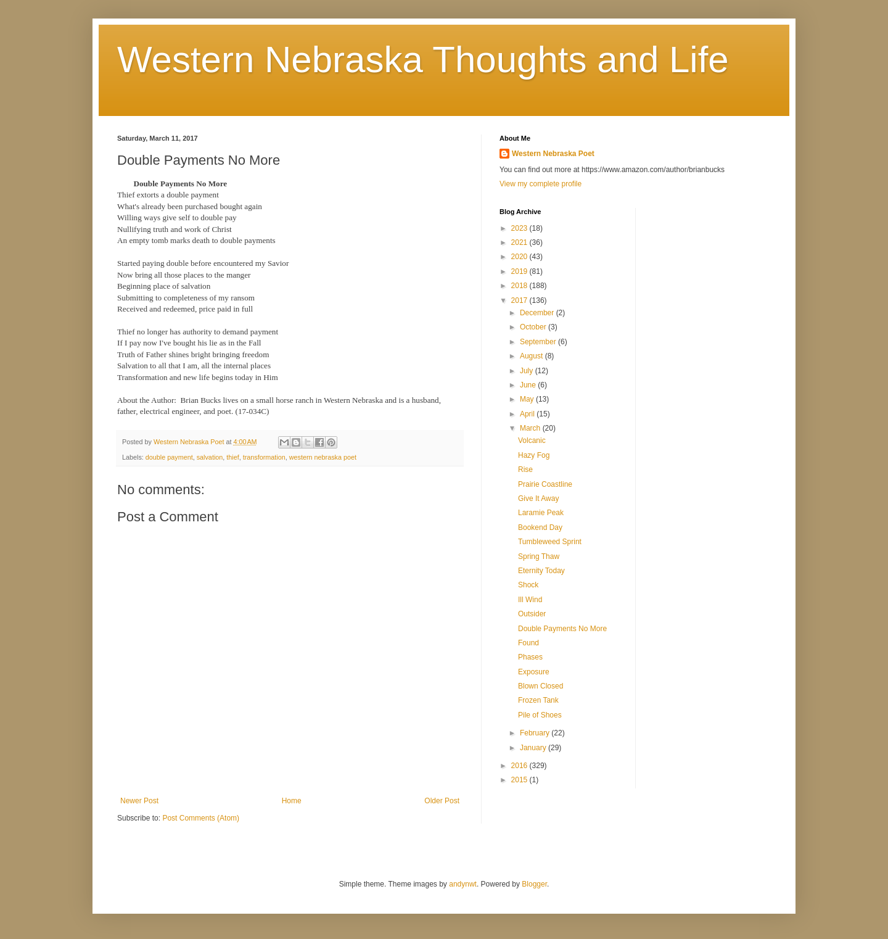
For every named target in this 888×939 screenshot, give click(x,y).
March (531, 428)
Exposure (533, 672)
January (534, 747)
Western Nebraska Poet (553, 153)
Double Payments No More (562, 628)
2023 (520, 228)
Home (292, 800)
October (534, 327)
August (532, 356)
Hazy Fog (533, 455)
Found (528, 643)
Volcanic (532, 440)
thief (232, 457)
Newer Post (139, 800)
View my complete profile (541, 184)
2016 (520, 765)
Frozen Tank (538, 700)
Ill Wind (530, 599)
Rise (525, 469)
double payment (169, 457)
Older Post (441, 800)
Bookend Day (540, 527)
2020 (520, 256)
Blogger (534, 884)
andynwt (463, 884)
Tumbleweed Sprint (550, 541)
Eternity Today (541, 570)
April (528, 414)
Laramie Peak (541, 512)
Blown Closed (540, 686)
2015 (520, 780)
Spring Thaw (538, 556)
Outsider (532, 614)
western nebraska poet (322, 457)
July (527, 370)
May (528, 399)
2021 (520, 242)
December (538, 312)
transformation (264, 457)
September (539, 341)
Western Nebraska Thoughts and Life (423, 59)
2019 (520, 271)
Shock (528, 585)
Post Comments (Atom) (200, 818)
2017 (520, 300)
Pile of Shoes (540, 715)
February (535, 733)
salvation (210, 457)
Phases (530, 657)
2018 (520, 285)
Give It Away (538, 498)
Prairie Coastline (545, 484)
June (529, 385)
